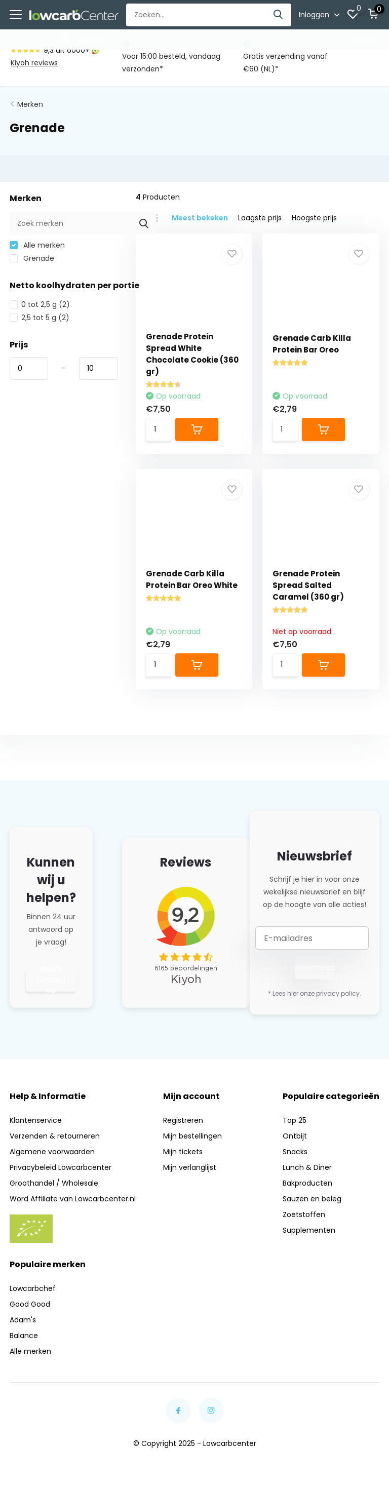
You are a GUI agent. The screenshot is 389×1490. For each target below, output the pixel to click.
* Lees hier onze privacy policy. (314, 993)
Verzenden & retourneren (55, 1136)
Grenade (32, 258)
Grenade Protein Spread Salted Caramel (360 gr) (308, 585)
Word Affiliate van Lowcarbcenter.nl (73, 1199)
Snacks (295, 1152)
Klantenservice (36, 1120)
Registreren (183, 1120)
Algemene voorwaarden (52, 1152)
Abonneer (314, 967)
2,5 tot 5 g (39, 317)
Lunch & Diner (307, 1167)
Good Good (30, 1304)
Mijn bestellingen (192, 1136)
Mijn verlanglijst (189, 1167)
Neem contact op (50, 980)
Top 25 (294, 1120)
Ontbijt (295, 1136)
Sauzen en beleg (312, 1199)
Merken (30, 104)
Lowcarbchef (33, 1288)
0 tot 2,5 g (40, 304)
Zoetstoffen (304, 1214)
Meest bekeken (200, 218)
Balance (24, 1335)
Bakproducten (307, 1183)
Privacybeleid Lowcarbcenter (60, 1167)
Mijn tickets (183, 1152)
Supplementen (309, 1230)
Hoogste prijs (314, 218)
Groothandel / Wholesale (54, 1183)
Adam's (23, 1320)
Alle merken (37, 245)
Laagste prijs (260, 218)
